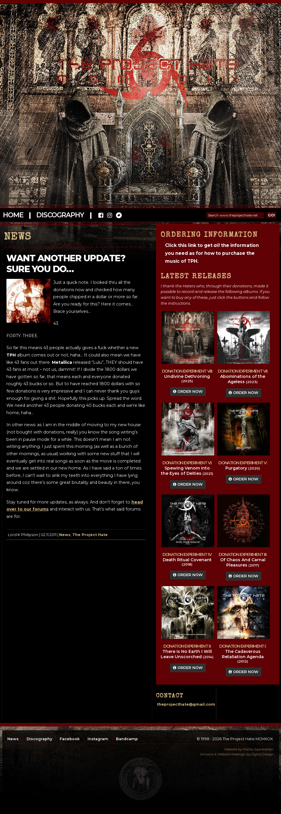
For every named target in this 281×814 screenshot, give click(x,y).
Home (13, 215)
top (140, 779)
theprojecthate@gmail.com (186, 704)
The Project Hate (90, 535)
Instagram (98, 739)
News (65, 535)
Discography (60, 215)
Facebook (70, 739)
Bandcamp (127, 739)
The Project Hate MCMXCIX (139, 67)
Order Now (188, 391)
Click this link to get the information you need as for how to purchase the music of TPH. (212, 253)
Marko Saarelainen (258, 749)
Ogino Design (262, 754)
